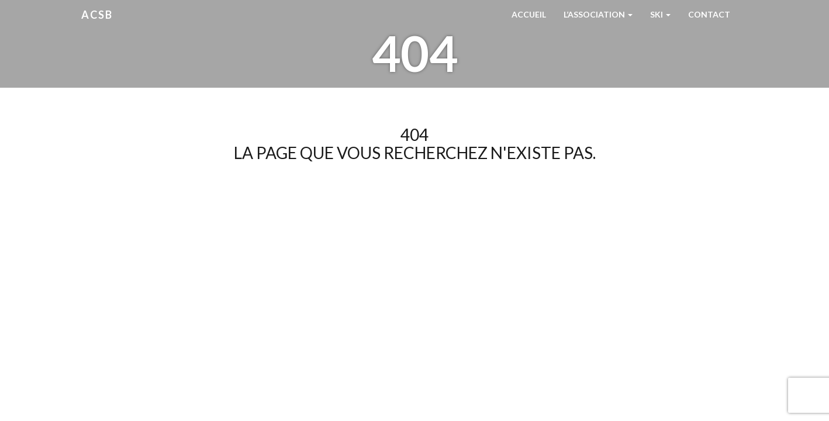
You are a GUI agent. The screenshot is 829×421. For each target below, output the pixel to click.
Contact (709, 14)
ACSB (97, 14)
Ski (660, 14)
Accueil (529, 14)
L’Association (598, 14)
